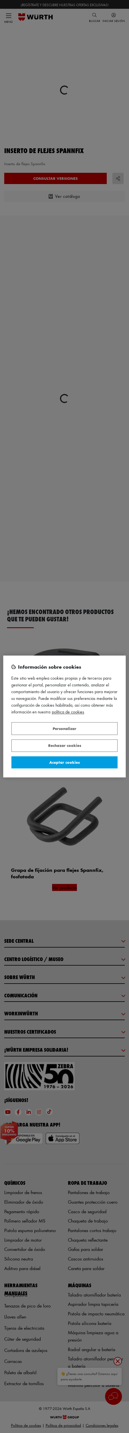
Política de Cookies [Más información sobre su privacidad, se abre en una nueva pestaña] (68, 712)
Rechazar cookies (64, 745)
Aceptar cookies (64, 762)
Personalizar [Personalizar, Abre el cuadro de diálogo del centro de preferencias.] (64, 728)
